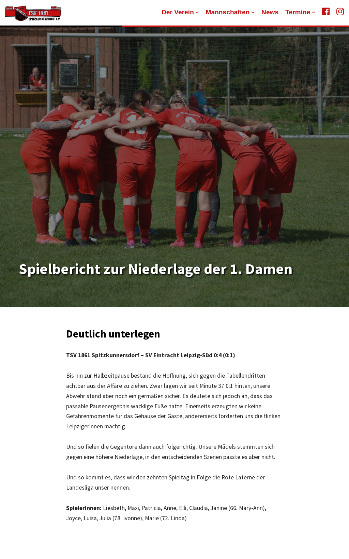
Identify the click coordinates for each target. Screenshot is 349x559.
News (269, 12)
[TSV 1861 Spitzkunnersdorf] (33, 12)
